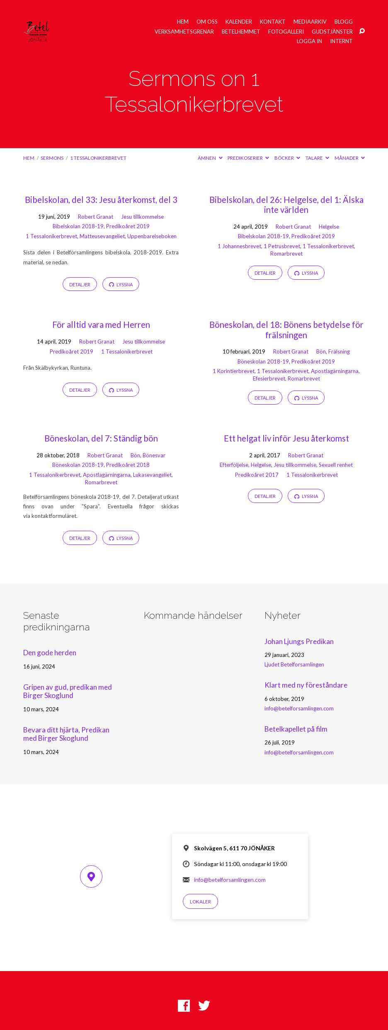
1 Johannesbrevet (239, 246)
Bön (321, 351)
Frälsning (339, 351)
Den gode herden (49, 652)
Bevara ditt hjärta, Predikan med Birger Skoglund (66, 734)
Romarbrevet (286, 253)
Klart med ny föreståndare (305, 685)
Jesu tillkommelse (142, 216)
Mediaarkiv (310, 21)
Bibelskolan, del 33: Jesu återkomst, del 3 (101, 200)
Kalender (239, 21)
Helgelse (329, 226)
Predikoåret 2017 (257, 474)
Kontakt (273, 21)
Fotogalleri (286, 31)
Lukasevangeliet (152, 474)
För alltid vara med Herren (101, 325)
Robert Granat (95, 216)
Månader (350, 158)
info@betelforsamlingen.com (299, 708)
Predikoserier (248, 158)
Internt (341, 41)
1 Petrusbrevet (282, 246)
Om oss (207, 21)
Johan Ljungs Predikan (299, 641)
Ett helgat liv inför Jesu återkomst (286, 438)
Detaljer (79, 284)
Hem (183, 21)
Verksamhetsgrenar (184, 31)
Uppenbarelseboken (152, 236)
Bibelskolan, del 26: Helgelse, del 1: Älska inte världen (286, 205)
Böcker (287, 158)
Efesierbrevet (269, 378)
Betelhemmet (241, 31)
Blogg (344, 21)
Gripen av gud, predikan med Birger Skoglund (67, 691)
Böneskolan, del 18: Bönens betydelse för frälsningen (286, 329)
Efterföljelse (234, 464)
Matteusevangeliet (102, 236)
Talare (317, 158)
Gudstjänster (332, 31)
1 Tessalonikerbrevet (98, 158)
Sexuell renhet (336, 464)
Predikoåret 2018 (128, 464)
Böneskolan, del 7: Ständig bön (101, 438)
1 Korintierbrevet (234, 371)
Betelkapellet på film (295, 729)
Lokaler (200, 901)
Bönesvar (154, 455)
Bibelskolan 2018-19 (78, 226)
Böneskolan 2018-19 (263, 361)
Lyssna (121, 284)
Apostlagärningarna (335, 371)
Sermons (52, 158)
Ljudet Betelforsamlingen (294, 664)
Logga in (309, 41)
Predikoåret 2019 (128, 226)
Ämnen (210, 158)
